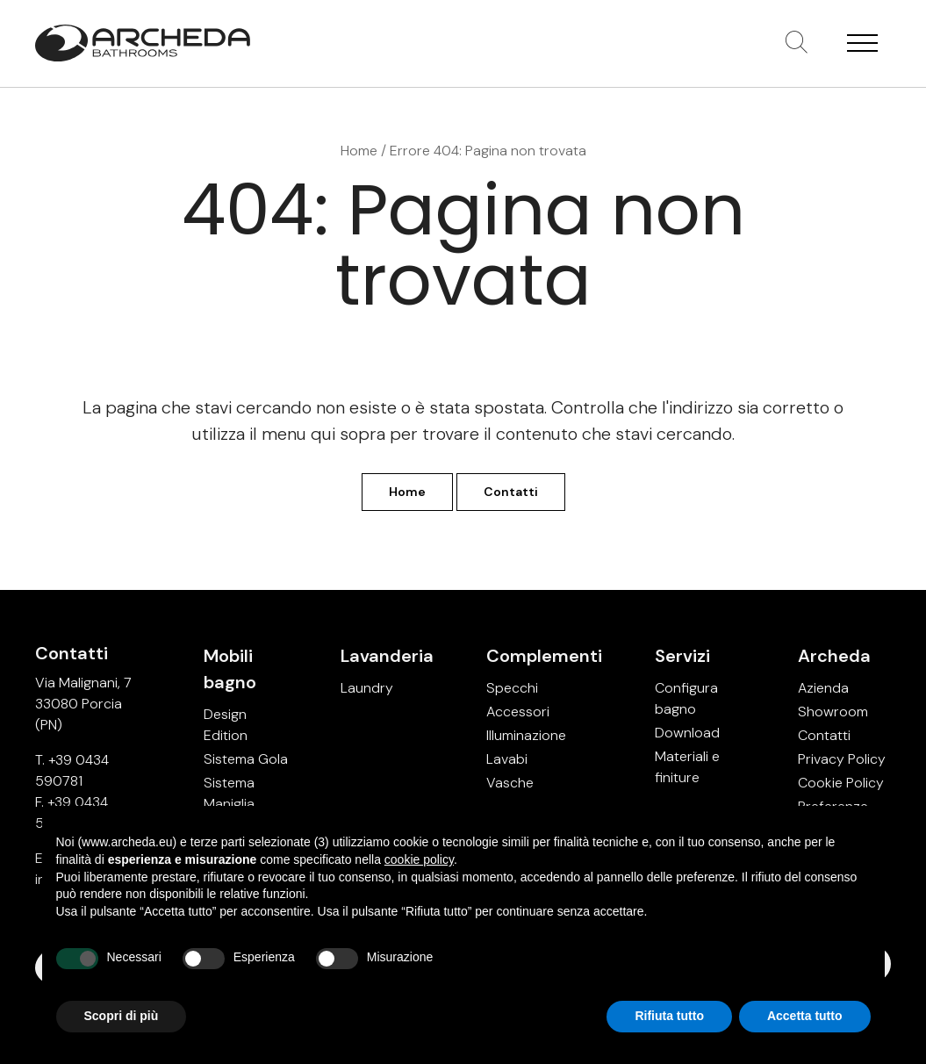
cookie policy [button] (419, 859)
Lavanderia (387, 655)
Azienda (823, 688)
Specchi (512, 688)
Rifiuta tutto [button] (669, 1016)
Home (359, 150)
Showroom (833, 711)
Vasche (510, 782)
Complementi (544, 655)
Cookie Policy (841, 782)
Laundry (367, 688)
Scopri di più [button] (121, 1016)
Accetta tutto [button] (805, 1016)
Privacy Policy (842, 759)
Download (687, 732)
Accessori (517, 711)
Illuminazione (526, 735)
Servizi (682, 655)
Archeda (834, 655)
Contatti (511, 492)
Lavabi (507, 759)
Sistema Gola (246, 759)
